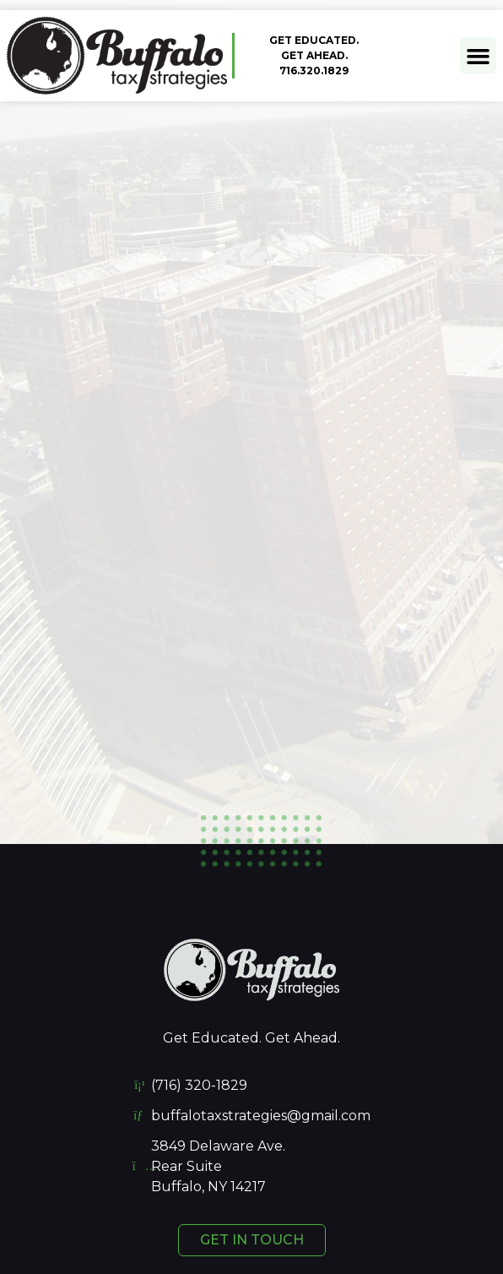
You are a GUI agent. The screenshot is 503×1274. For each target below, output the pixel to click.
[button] (478, 55)
